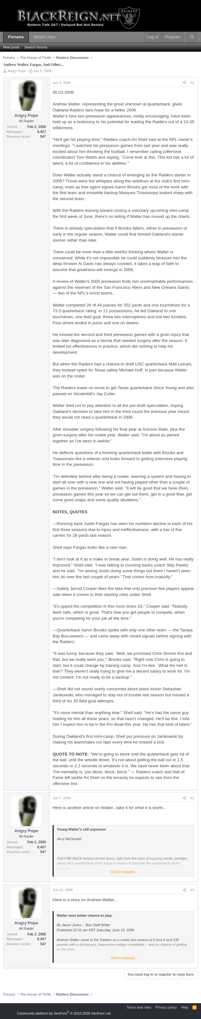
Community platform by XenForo (64, 1013)
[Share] (184, 82)
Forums (16, 37)
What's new (44, 37)
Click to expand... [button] (123, 872)
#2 (192, 798)
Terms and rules (138, 1007)
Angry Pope (17, 71)
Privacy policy (166, 1007)
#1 (192, 83)
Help (184, 1007)
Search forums (35, 47)
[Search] (192, 37)
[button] (60, 37)
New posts (11, 47)
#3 (192, 890)
